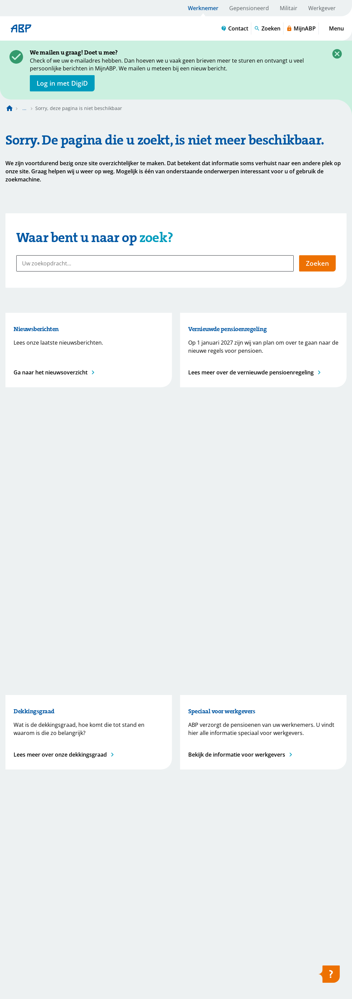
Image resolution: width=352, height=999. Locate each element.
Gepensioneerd (249, 8)
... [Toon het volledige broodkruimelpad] (24, 108)
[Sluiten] (337, 54)
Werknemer (203, 8)
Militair (288, 8)
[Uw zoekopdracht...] (155, 263)
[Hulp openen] (329, 976)
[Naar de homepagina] (9, 108)
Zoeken (317, 263)
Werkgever (322, 8)
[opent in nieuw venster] (62, 83)
